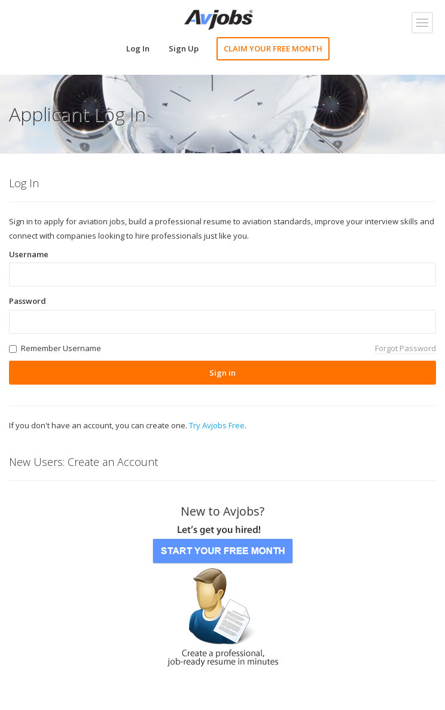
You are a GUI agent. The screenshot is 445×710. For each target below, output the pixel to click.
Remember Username (61, 348)
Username (28, 254)
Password (27, 300)
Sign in (222, 372)
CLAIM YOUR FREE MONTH (273, 48)
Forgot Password (405, 348)
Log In (138, 48)
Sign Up (184, 48)
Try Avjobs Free (217, 425)
